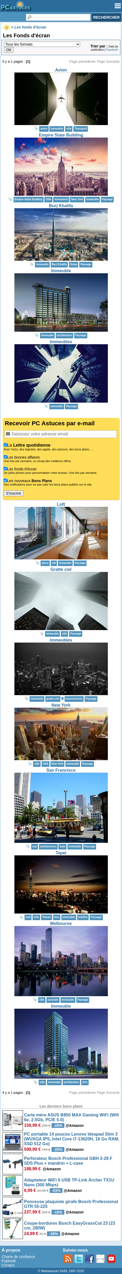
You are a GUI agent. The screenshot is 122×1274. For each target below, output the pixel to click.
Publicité (9, 1261)
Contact (8, 1265)
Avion (61, 70)
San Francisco (61, 770)
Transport (80, 128)
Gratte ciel (60, 569)
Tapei (61, 853)
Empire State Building (61, 135)
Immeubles (61, 341)
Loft (61, 504)
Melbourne (61, 923)
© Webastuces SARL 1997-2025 (61, 1271)
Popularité (112, 49)
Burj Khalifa (61, 205)
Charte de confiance (18, 1257)
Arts (85, 1082)
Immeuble (61, 271)
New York (61, 705)
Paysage (107, 199)
